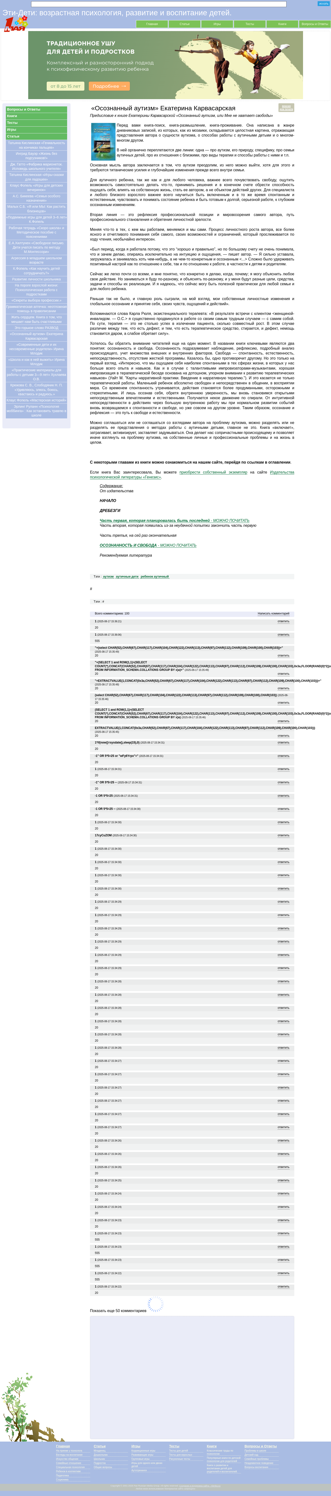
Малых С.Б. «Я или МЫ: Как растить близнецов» (36, 209)
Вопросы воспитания (256, 1467)
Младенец (100, 1450)
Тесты (250, 24)
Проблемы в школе (255, 1450)
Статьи (185, 24)
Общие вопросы (103, 1467)
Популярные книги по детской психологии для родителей (224, 1459)
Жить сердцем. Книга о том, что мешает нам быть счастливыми (36, 319)
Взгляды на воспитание (69, 1454)
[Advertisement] (192, 1377)
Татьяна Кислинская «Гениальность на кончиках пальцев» (36, 145)
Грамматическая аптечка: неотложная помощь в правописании (36, 309)
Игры (217, 24)
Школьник (99, 1459)
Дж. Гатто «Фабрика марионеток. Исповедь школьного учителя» (36, 166)
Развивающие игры (142, 1454)
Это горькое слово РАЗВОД (36, 328)
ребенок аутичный (155, 576)
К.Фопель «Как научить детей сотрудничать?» (36, 271)
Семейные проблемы (257, 1459)
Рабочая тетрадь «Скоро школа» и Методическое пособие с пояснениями (36, 232)
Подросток (100, 1463)
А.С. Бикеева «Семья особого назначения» (36, 198)
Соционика (62, 1479)
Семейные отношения (68, 1463)
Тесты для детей (178, 1450)
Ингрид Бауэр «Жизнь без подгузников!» (36, 156)
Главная (152, 24)
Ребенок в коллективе (68, 1471)
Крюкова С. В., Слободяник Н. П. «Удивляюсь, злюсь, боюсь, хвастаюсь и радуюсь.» (36, 389)
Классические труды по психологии (220, 1452)
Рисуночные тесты (179, 1459)
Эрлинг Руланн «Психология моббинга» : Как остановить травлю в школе (36, 411)
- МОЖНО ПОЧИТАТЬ (175, 521)
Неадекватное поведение (259, 1463)
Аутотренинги (139, 1470)
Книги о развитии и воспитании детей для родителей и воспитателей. (222, 1468)
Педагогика (62, 1475)
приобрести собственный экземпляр (213, 472)
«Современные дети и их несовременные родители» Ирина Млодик (36, 349)
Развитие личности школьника (36, 279)
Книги (282, 24)
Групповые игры (141, 1459)
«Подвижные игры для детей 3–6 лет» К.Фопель (36, 219)
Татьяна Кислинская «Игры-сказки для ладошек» (36, 177)
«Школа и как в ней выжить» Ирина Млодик (36, 362)
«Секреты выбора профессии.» (36, 300)
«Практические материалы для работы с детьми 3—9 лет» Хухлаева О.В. (36, 374)
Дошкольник (101, 1454)
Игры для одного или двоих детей (147, 1465)
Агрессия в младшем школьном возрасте (36, 260)
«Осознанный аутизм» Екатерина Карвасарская (36, 336)
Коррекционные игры (143, 1450)
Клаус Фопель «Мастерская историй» (36, 400)
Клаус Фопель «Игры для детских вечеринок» (36, 187)
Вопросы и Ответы (315, 24)
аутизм (108, 576)
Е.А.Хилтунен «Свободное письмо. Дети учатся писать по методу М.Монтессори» (36, 247)
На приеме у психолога (69, 1450)
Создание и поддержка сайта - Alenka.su (200, 1486)
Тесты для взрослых (180, 1454)
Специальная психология (70, 1467)
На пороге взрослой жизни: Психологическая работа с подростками (36, 289)
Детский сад (251, 1454)
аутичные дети (127, 576)
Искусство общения (67, 1459)
